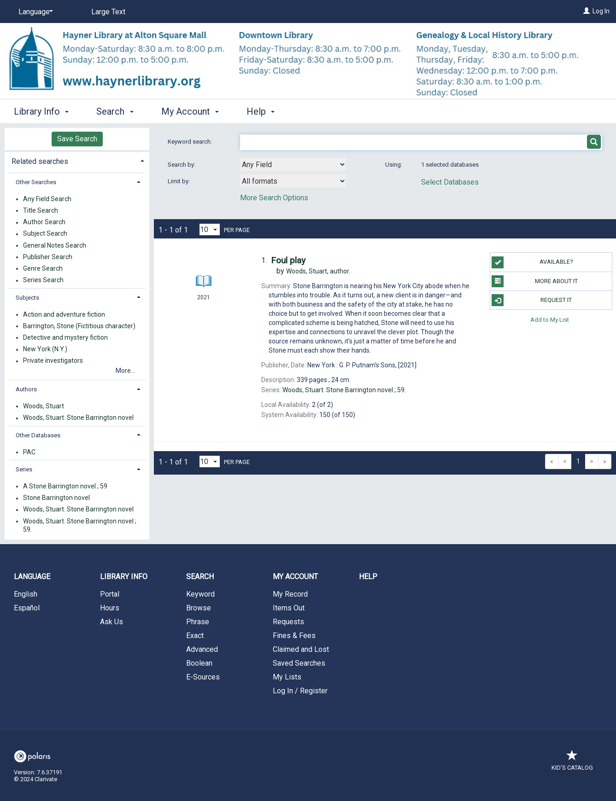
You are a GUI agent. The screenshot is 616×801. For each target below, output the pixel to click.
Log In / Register (300, 690)
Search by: (182, 164)
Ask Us (111, 621)
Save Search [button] (77, 138)
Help (368, 576)
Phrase (197, 621)
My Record (290, 594)
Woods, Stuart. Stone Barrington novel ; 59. (79, 525)
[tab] (77, 160)
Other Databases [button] (38, 435)
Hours (109, 608)
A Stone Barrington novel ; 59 (65, 486)
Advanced (202, 649)
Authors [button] (26, 389)
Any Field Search (47, 199)
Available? (532, 262)
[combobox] (293, 164)
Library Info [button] (41, 111)
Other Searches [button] (36, 182)
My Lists (287, 677)
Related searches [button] (40, 161)
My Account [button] (190, 111)
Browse (198, 608)
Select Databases (450, 182)
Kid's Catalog (572, 763)
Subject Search (45, 234)
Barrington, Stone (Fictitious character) (79, 326)
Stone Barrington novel (56, 498)
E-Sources (203, 677)
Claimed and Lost (301, 649)
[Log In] (586, 11)
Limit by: (179, 181)
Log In (601, 11)
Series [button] (24, 469)
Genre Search (43, 268)
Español (27, 608)
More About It (534, 281)
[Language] (34, 12)
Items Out (289, 608)
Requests (288, 621)
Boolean (199, 663)
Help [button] (260, 111)
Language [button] (32, 576)
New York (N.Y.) (45, 349)
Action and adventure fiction (64, 314)
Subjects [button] (27, 297)
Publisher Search (47, 257)
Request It (532, 300)
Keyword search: (190, 141)
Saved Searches (299, 663)
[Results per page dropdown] (209, 229)
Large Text (108, 11)
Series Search (43, 280)
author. (318, 271)
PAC (29, 452)
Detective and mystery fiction (65, 337)
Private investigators (53, 361)
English (25, 594)
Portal (109, 594)
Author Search (44, 222)
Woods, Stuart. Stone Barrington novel (78, 418)
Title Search (40, 210)
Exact (195, 635)
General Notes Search (54, 245)
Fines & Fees (294, 635)
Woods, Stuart (43, 406)
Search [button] (114, 111)
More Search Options (274, 197)
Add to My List (549, 319)
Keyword (200, 594)
